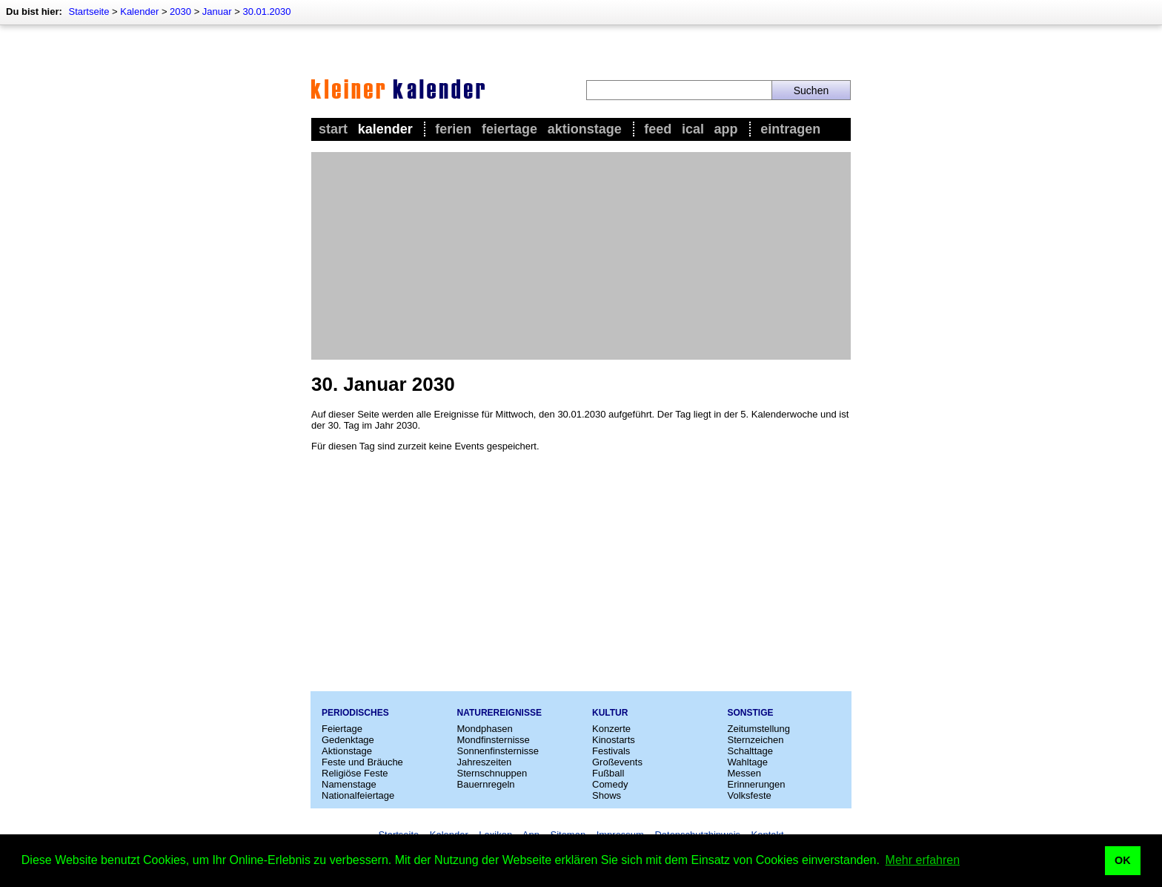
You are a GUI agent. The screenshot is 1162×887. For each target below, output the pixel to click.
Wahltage (748, 762)
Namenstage (349, 784)
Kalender (139, 11)
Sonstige (751, 713)
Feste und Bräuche (362, 762)
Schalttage (750, 750)
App (726, 129)
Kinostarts (613, 739)
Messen (745, 773)
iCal (693, 129)
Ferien (453, 129)
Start (333, 129)
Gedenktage (348, 739)
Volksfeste (749, 795)
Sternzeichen (756, 739)
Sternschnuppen (492, 773)
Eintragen (790, 129)
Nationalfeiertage (358, 795)
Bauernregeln (486, 784)
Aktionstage (585, 129)
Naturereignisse (499, 713)
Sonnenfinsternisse (498, 750)
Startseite (88, 11)
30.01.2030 (266, 11)
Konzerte (611, 728)
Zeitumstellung (759, 728)
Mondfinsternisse (493, 739)
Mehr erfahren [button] (923, 860)
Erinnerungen (757, 784)
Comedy (610, 784)
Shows (606, 795)
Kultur (610, 713)
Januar (217, 11)
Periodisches (355, 713)
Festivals (611, 750)
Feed (657, 129)
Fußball (608, 773)
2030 (180, 11)
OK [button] (1123, 860)
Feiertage (509, 129)
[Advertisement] (581, 256)
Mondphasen (485, 728)
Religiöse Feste (355, 773)
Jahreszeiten (484, 762)
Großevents (617, 762)
